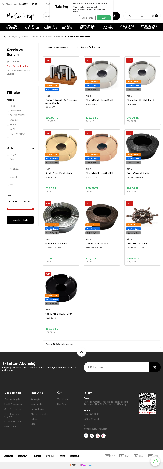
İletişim (34, 419)
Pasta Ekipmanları (50, 27)
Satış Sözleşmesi (12, 409)
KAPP (11, 129)
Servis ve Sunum (54, 36)
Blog (33, 424)
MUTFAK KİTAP (16, 134)
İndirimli (12, 177)
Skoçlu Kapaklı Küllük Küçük (140, 100)
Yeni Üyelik (62, 399)
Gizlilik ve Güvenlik (13, 421)
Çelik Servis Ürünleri (18, 66)
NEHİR (11, 124)
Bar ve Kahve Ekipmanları (87, 27)
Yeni (10, 184)
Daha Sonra (87, 17)
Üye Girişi (62, 404)
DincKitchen (14, 110)
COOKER (12, 120)
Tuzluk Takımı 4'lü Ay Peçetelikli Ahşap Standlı (61, 101)
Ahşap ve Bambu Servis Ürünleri (18, 72)
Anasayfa (10, 36)
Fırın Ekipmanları (32, 27)
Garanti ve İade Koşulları (12, 415)
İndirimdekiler (37, 409)
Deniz (11, 159)
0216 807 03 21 (91, 419)
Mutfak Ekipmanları (12, 27)
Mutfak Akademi (108, 27)
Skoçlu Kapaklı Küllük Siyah (58, 313)
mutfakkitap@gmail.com (95, 429)
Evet (104, 17)
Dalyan (12, 154)
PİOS (11, 106)
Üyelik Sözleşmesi (13, 404)
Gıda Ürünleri (67, 27)
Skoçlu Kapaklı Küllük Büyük (100, 100)
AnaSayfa (50, 4)
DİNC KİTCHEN (16, 115)
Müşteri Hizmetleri (39, 414)
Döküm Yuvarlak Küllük (138, 173)
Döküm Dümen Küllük (137, 243)
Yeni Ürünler (37, 404)
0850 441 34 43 (91, 414)
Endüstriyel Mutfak (127, 27)
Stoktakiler (13, 169)
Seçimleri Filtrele (20, 220)
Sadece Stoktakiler (88, 47)
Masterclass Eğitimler (149, 27)
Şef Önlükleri (13, 61)
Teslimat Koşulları (12, 399)
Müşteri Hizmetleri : (19, 4)
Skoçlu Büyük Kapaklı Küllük (59, 173)
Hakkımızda (10, 426)
